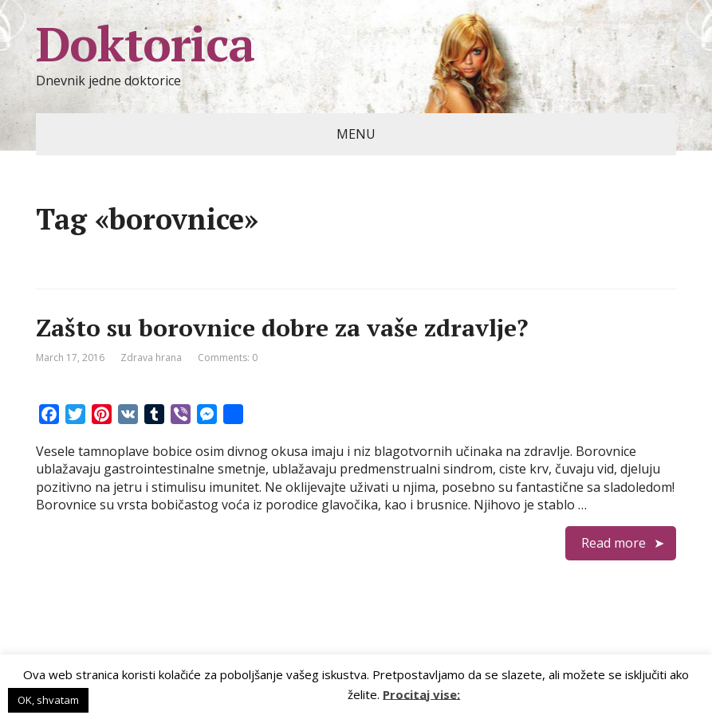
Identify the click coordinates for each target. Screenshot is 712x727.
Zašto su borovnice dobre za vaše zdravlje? (282, 328)
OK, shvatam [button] (48, 700)
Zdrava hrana (151, 357)
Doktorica (145, 44)
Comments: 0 (228, 357)
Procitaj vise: (421, 693)
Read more (613, 543)
